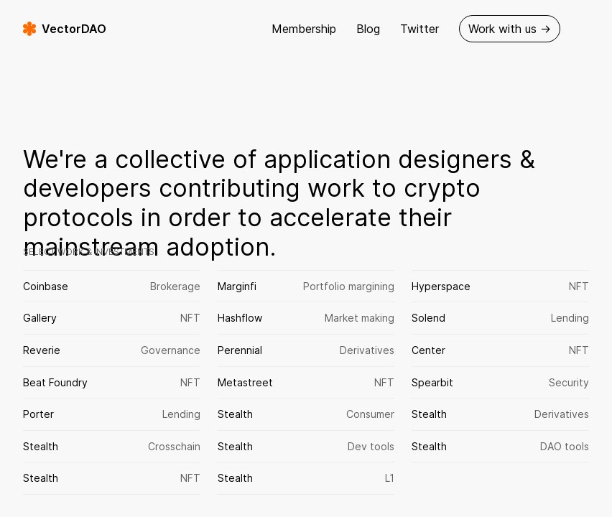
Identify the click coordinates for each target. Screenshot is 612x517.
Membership (304, 29)
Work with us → (509, 29)
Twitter (419, 29)
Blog (368, 29)
